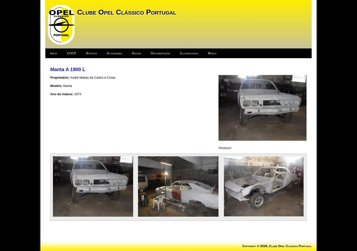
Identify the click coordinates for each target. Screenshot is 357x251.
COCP (71, 53)
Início (53, 53)
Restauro (224, 148)
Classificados (189, 53)
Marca (212, 53)
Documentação (160, 53)
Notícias (91, 53)
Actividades (114, 53)
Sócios (136, 53)
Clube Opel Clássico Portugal (126, 12)
